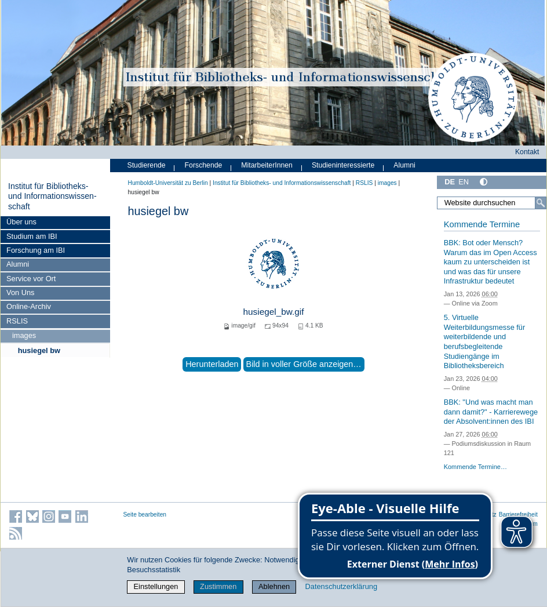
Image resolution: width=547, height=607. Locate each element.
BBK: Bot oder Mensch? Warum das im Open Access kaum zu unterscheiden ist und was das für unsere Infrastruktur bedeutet (490, 262)
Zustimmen (218, 586)
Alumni (17, 264)
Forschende (204, 165)
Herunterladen (211, 364)
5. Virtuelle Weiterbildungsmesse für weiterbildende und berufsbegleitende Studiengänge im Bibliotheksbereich (485, 341)
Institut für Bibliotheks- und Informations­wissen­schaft (52, 196)
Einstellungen (156, 586)
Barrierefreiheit (518, 514)
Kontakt (527, 152)
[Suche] (540, 203)
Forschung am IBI (35, 250)
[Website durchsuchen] (491, 203)
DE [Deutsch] (449, 181)
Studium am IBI (31, 236)
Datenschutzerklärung (341, 586)
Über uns (21, 221)
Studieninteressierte (343, 165)
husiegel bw (39, 350)
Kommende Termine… (475, 466)
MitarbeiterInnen (267, 165)
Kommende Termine (482, 224)
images (24, 335)
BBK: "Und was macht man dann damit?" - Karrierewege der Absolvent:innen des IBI (491, 412)
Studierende (146, 165)
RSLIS (17, 321)
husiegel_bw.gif (273, 312)
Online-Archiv (28, 306)
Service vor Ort (31, 278)
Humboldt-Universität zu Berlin (168, 183)
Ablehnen (274, 586)
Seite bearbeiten (145, 514)
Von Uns (20, 292)
